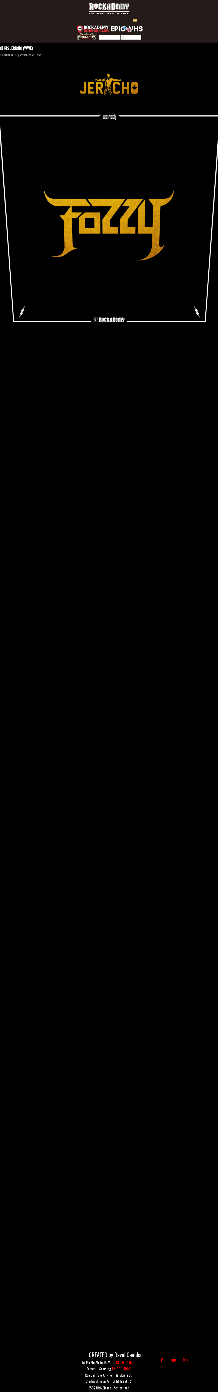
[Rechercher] (109, 37)
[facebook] (162, 1360)
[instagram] (185, 1360)
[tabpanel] (109, 1381)
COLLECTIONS (7, 55)
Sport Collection (25, 55)
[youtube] (173, 1360)
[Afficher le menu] (134, 20)
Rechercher (133, 37)
